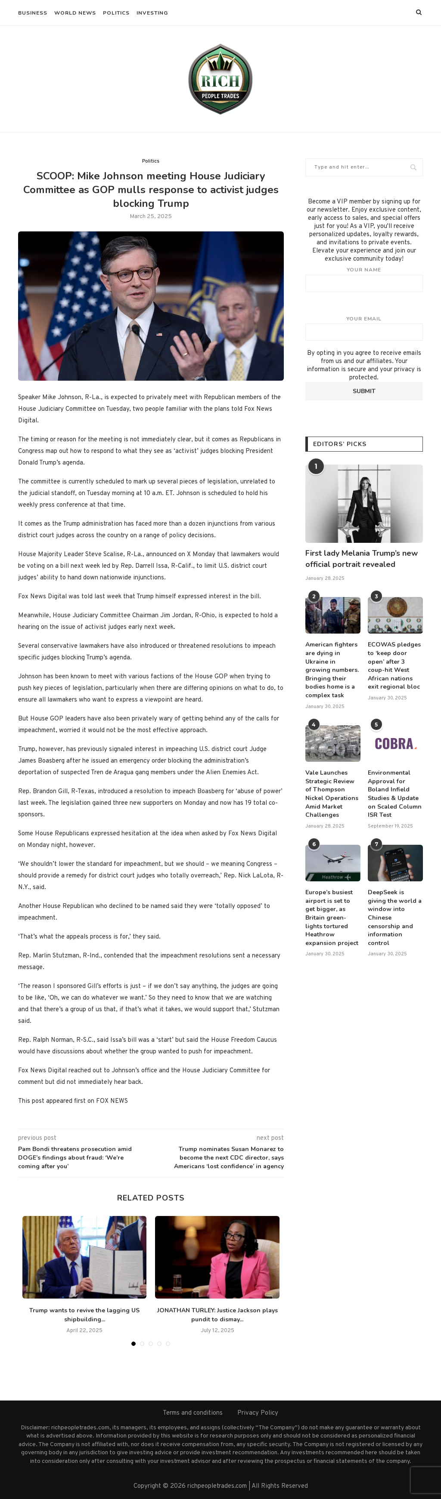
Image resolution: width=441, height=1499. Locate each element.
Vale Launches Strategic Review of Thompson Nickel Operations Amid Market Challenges (331, 794)
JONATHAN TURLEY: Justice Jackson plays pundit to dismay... (217, 1315)
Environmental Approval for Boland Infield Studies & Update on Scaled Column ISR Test (395, 794)
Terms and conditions (193, 1413)
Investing (152, 12)
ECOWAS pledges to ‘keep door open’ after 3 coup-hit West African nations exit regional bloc (394, 665)
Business (32, 12)
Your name (364, 279)
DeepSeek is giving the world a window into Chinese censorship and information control (395, 917)
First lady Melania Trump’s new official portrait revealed (361, 558)
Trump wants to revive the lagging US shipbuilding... (84, 1315)
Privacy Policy (257, 1413)
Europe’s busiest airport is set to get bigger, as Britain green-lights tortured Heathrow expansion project (331, 917)
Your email (364, 328)
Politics (116, 12)
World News (75, 12)
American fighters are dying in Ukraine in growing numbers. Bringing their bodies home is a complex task (332, 669)
